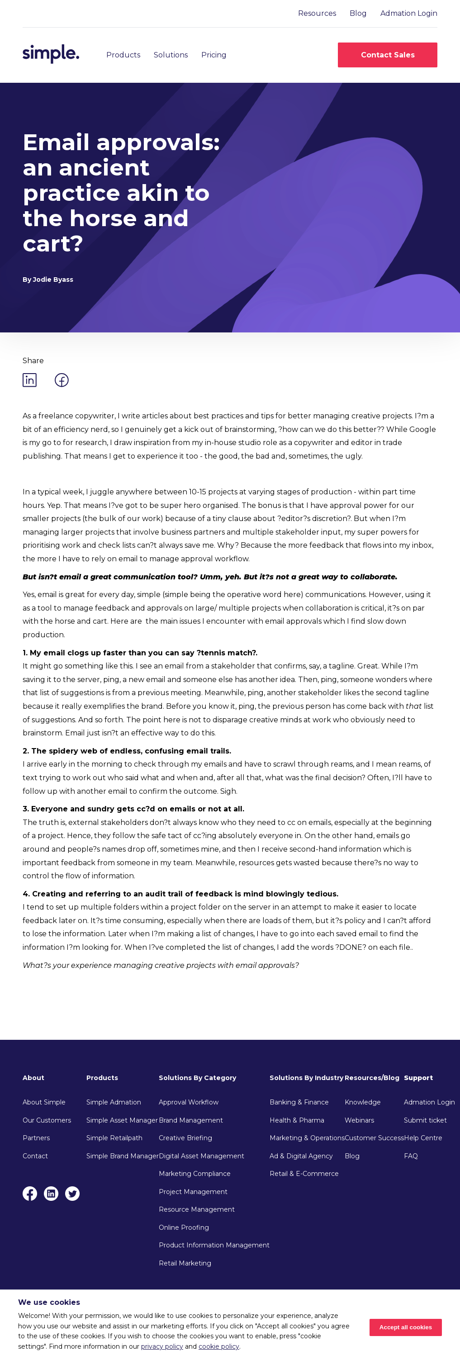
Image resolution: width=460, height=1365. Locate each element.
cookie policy (219, 1346)
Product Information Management (214, 1245)
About (33, 1078)
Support (418, 1078)
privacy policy (162, 1346)
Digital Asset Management (201, 1156)
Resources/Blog (372, 1078)
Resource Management (197, 1209)
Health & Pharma (297, 1120)
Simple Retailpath (114, 1138)
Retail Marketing (185, 1263)
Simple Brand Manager (122, 1156)
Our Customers (47, 1120)
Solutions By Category (197, 1078)
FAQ (411, 1156)
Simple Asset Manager (122, 1120)
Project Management (193, 1192)
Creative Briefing (185, 1138)
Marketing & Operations (307, 1138)
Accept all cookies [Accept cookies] (405, 1327)
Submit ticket (425, 1120)
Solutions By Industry (306, 1078)
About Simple (44, 1102)
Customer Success (374, 1138)
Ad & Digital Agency (301, 1156)
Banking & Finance (299, 1102)
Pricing (214, 55)
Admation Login (408, 13)
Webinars (359, 1120)
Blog (358, 13)
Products (123, 55)
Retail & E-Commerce (304, 1174)
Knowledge (363, 1102)
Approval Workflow (188, 1102)
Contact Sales (388, 55)
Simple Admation (113, 1102)
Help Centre (423, 1138)
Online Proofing (184, 1227)
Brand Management (191, 1120)
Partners (36, 1138)
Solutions (171, 55)
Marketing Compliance (195, 1174)
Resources (317, 13)
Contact (35, 1156)
